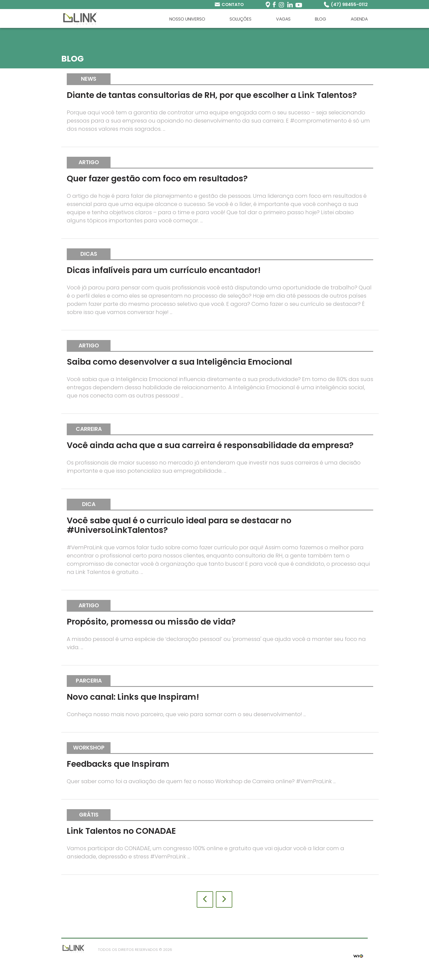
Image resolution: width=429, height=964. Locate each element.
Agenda (359, 19)
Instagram (281, 4)
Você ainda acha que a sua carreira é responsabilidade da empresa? (210, 445)
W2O (358, 955)
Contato (233, 4)
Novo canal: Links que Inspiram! (133, 697)
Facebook (274, 4)
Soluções (240, 19)
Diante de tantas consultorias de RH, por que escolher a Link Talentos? (212, 95)
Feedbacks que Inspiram (118, 764)
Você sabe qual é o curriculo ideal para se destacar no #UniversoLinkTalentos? (179, 525)
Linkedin (290, 4)
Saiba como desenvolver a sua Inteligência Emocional (179, 362)
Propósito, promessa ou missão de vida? (151, 622)
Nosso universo (187, 19)
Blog (320, 19)
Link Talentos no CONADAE (121, 831)
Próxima (224, 899)
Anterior (205, 899)
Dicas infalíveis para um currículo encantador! (164, 270)
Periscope (268, 4)
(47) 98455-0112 (349, 4)
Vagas (283, 19)
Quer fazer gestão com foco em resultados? (157, 178)
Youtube (298, 4)
